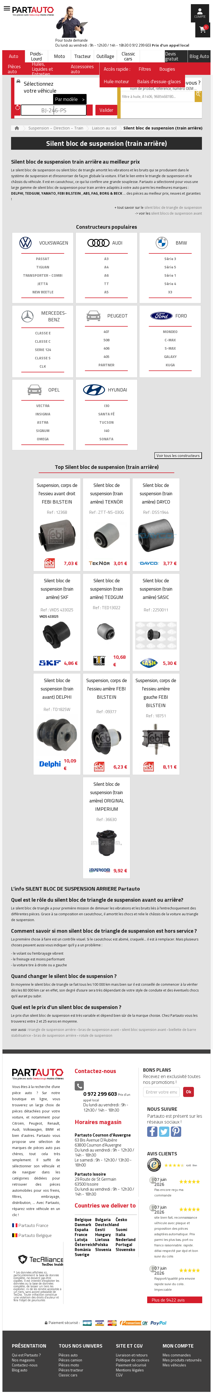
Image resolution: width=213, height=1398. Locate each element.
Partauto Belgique (32, 1235)
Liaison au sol (104, 128)
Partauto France (30, 1225)
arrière (71, 1035)
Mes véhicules (174, 1365)
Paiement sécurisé (131, 1365)
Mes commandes (177, 1355)
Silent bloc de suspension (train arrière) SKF (57, 589)
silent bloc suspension (139, 1029)
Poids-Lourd (36, 56)
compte (200, 16)
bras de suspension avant (99, 1029)
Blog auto (19, 1370)
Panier (206, 27)
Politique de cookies (132, 1360)
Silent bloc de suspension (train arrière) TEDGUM (106, 589)
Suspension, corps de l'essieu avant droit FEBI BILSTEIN (57, 493)
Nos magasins (23, 1360)
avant (161, 1029)
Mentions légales (130, 1370)
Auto (13, 56)
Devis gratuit (171, 56)
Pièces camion (70, 1360)
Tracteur (82, 56)
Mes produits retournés (182, 1360)
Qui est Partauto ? (26, 1355)
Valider (106, 110)
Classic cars (128, 56)
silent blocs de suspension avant (176, 213)
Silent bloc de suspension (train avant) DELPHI (57, 689)
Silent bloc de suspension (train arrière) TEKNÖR (106, 493)
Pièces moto (69, 1365)
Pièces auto (68, 1355)
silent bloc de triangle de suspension (173, 207)
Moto (59, 56)
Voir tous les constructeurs (178, 455)
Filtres (145, 69)
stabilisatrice (21, 1035)
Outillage (105, 56)
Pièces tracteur (71, 1370)
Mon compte (178, 1345)
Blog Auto (199, 56)
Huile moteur (116, 81)
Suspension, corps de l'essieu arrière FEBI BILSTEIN (106, 689)
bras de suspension (50, 1035)
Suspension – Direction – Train (55, 128)
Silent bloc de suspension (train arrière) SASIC (156, 589)
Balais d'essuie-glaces (159, 81)
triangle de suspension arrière (52, 1029)
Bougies (167, 69)
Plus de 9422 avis (168, 1300)
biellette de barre (182, 1029)
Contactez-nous (25, 1365)
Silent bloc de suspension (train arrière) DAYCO (156, 493)
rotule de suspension (95, 1035)
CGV (119, 1375)
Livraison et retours (132, 1355)
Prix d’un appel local (170, 45)
